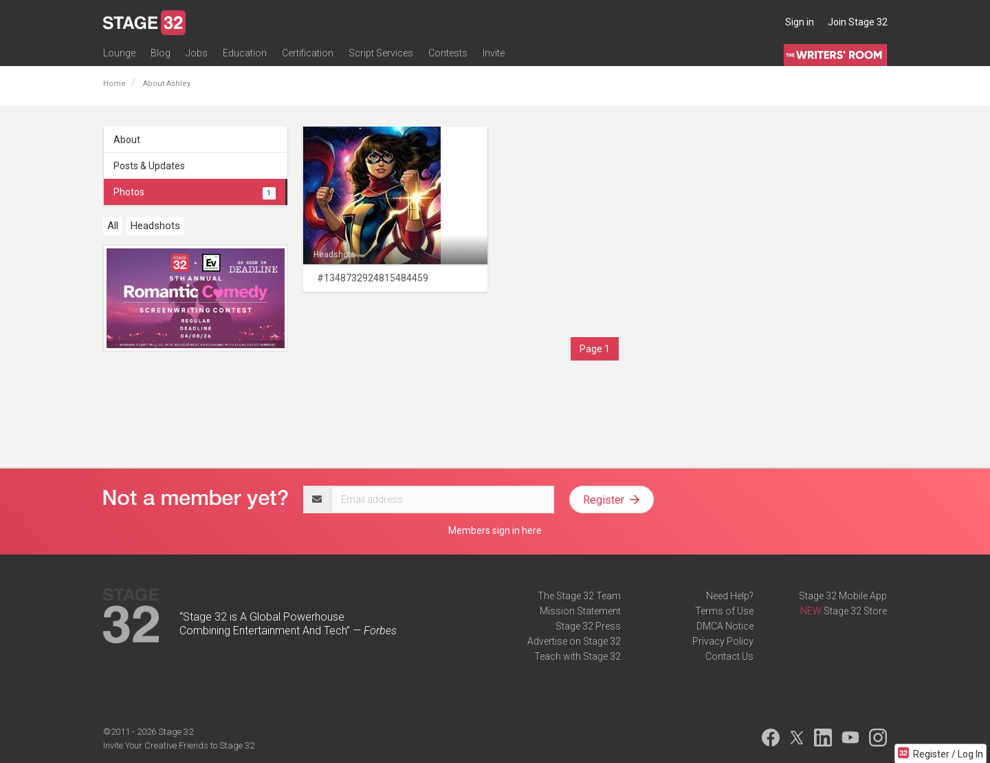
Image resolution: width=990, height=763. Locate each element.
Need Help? (730, 595)
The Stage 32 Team (579, 595)
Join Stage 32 (858, 22)
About (126, 139)
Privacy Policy (723, 641)
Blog (160, 52)
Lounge (119, 52)
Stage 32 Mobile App (843, 595)
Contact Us (729, 656)
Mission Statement (580, 610)
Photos (194, 192)
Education (245, 52)
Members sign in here (495, 530)
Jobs (197, 52)
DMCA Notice (725, 626)
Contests (448, 52)
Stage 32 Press (588, 626)
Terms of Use (724, 610)
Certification (307, 52)
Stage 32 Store (855, 610)
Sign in (799, 22)
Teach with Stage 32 (577, 656)
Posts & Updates (149, 165)
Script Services (381, 52)
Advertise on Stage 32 (574, 641)
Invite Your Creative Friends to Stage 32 (178, 745)
